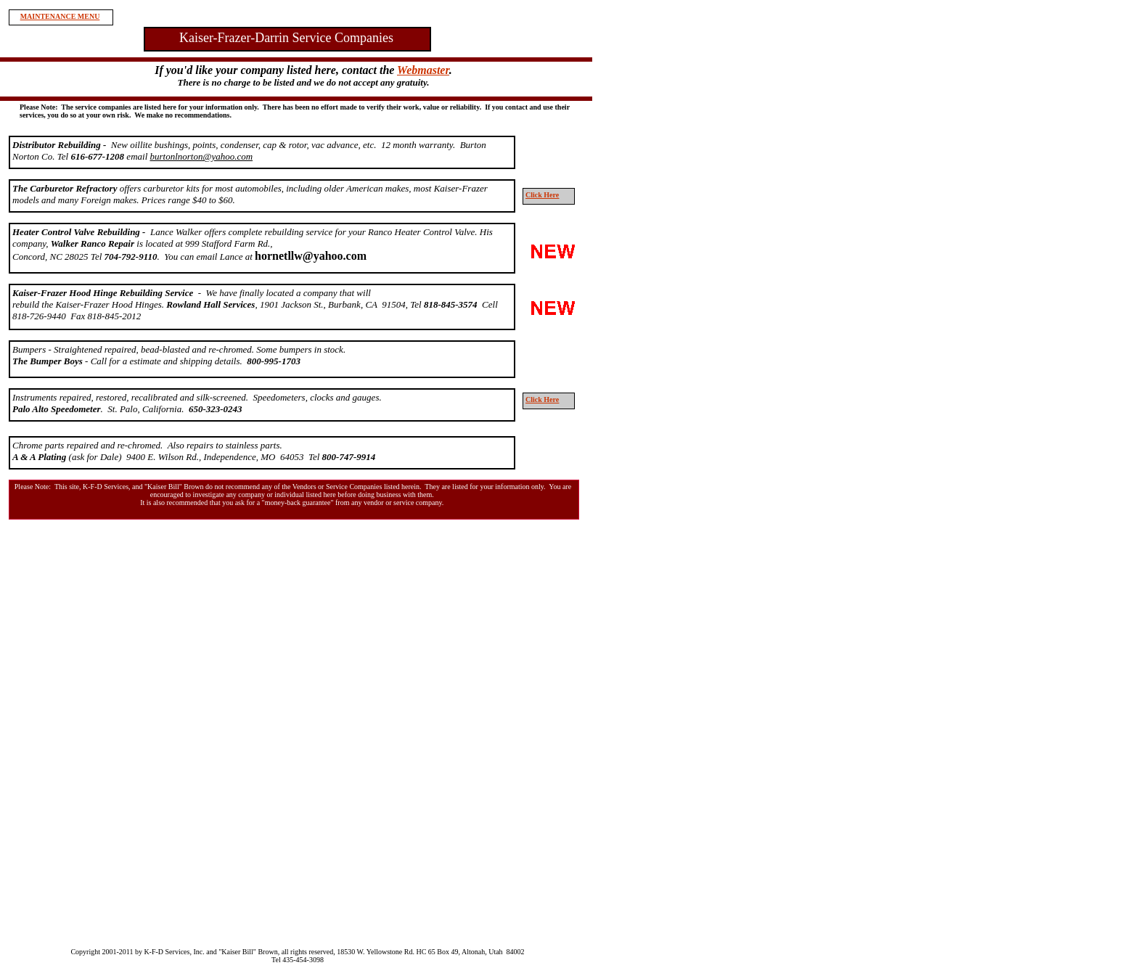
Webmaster (423, 70)
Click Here (542, 195)
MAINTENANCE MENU (60, 16)
